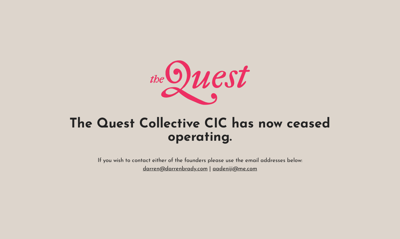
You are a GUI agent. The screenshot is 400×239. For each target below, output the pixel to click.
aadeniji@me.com (235, 169)
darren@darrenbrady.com (175, 169)
